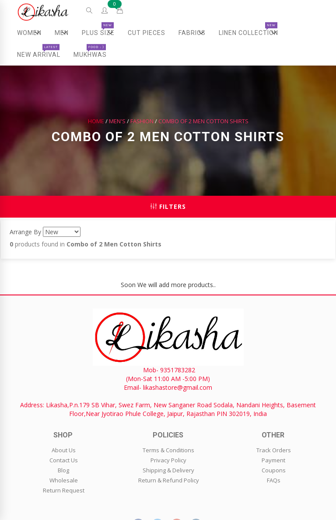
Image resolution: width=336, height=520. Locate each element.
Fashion (142, 121)
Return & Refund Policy (168, 480)
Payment (273, 460)
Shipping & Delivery (168, 470)
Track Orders (273, 450)
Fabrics (195, 33)
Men (64, 33)
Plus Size (101, 33)
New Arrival (38, 51)
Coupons (274, 470)
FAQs (273, 480)
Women (32, 33)
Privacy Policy (168, 460)
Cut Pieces (146, 32)
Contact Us (63, 460)
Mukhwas (90, 51)
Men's (117, 121)
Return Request (63, 490)
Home (96, 121)
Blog (63, 470)
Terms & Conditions (168, 450)
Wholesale (63, 480)
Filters (168, 206)
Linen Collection (252, 33)
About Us (64, 450)
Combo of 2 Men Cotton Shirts (203, 121)
